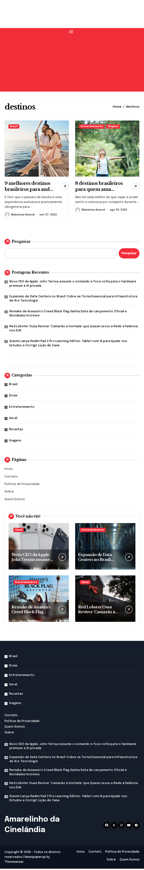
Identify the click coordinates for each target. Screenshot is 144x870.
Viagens (113, 126)
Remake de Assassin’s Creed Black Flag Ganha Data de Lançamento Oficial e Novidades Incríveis (68, 314)
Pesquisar (17, 243)
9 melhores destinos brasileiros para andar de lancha (29, 193)
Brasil (14, 126)
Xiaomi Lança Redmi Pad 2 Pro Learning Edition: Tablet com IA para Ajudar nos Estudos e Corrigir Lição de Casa (68, 344)
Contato (11, 478)
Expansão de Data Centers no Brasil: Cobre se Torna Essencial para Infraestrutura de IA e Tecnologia (73, 300)
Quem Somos (14, 500)
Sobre (9, 493)
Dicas (13, 396)
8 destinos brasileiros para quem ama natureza (95, 193)
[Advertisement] (72, 62)
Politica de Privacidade (22, 485)
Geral (13, 419)
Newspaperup (35, 858)
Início (8, 470)
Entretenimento (92, 126)
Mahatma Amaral (19, 216)
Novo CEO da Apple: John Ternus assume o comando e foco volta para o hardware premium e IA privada (72, 285)
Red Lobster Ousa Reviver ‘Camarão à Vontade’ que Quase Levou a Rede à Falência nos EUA (73, 329)
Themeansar (13, 863)
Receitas (16, 430)
